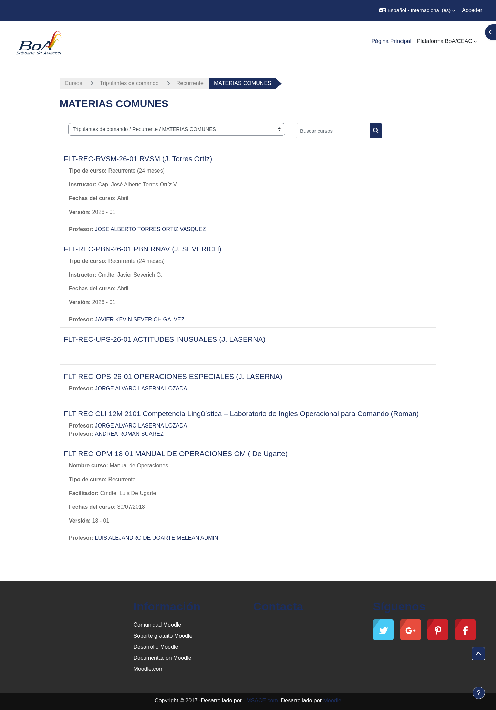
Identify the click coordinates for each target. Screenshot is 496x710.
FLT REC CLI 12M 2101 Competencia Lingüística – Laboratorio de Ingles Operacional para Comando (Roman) (241, 414)
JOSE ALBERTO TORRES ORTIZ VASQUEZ (150, 229)
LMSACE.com (260, 700)
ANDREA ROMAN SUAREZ (129, 434)
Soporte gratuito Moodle (163, 636)
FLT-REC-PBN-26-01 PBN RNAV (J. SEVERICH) (142, 249)
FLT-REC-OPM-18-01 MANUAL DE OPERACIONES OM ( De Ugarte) (176, 453)
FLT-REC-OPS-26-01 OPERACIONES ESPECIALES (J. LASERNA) (173, 376)
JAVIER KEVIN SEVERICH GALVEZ (140, 319)
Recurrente (190, 83)
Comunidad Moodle (158, 625)
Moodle (332, 700)
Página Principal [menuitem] (391, 41)
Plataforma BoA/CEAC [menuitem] (444, 41)
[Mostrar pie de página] (479, 693)
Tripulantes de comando (129, 83)
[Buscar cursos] (333, 130)
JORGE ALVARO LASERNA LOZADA (141, 388)
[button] (417, 10)
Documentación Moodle (163, 658)
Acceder (472, 10)
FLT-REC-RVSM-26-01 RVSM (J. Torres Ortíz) (138, 159)
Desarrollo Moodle (156, 647)
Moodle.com (149, 669)
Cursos (73, 83)
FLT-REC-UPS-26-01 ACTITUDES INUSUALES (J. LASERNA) (164, 339)
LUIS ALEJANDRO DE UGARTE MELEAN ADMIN (156, 538)
